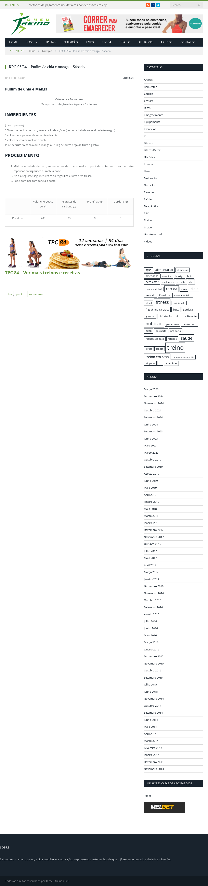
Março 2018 (151, 516)
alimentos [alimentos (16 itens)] (182, 269)
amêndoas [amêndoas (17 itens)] (152, 276)
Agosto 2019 (151, 473)
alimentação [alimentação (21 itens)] (164, 270)
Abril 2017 (150, 565)
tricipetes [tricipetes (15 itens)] (150, 363)
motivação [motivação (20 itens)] (190, 316)
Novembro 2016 (154, 593)
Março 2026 (151, 389)
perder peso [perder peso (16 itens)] (189, 324)
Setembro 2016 (153, 607)
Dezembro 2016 (154, 586)
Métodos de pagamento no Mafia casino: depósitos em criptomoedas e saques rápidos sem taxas (70, 5)
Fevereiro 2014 (153, 747)
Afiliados (146, 42)
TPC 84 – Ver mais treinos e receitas (42, 272)
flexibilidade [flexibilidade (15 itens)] (179, 303)
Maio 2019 (150, 487)
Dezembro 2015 (154, 656)
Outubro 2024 (152, 410)
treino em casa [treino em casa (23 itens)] (157, 356)
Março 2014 (151, 741)
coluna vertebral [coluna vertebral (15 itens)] (154, 289)
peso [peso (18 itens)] (149, 331)
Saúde (148, 199)
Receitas (149, 192)
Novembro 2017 (154, 537)
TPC (146, 213)
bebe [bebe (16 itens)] (190, 276)
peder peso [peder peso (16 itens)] (172, 324)
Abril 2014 (150, 733)
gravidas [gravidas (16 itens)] (150, 316)
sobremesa (35, 294)
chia (9, 294)
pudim (20, 294)
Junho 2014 (151, 719)
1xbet (147, 795)
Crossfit (148, 101)
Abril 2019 (150, 494)
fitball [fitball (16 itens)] (149, 302)
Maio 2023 (150, 445)
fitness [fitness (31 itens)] (162, 302)
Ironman (149, 164)
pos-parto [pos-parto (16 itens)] (161, 330)
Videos (148, 241)
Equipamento (152, 122)
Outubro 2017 (152, 544)
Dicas (147, 108)
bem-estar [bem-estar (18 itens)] (152, 282)
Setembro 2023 (153, 431)
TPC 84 (106, 42)
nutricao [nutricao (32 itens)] (154, 323)
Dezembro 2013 (154, 762)
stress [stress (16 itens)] (149, 348)
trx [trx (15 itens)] (160, 363)
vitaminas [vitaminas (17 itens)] (171, 363)
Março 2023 (151, 452)
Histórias (149, 157)
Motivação (150, 178)
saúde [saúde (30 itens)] (186, 338)
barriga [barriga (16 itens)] (179, 276)
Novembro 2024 (154, 403)
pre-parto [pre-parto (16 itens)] (175, 330)
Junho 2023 (151, 438)
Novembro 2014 (154, 698)
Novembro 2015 (154, 663)
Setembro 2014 (153, 712)
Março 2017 (151, 572)
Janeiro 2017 (151, 579)
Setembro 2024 (153, 417)
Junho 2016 (151, 628)
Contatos (187, 42)
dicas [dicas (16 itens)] (184, 289)
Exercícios (150, 129)
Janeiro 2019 (151, 502)
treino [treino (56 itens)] (175, 347)
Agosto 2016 (151, 614)
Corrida (148, 94)
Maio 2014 (150, 726)
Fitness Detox (152, 150)
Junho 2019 (151, 480)
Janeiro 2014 (151, 755)
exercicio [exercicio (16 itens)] (150, 295)
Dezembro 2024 (154, 396)
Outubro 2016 (152, 600)
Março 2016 (151, 642)
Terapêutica (151, 206)
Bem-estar (150, 87)
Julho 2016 (150, 621)
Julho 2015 (150, 684)
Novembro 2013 (154, 769)
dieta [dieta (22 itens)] (194, 289)
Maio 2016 (150, 635)
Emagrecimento (153, 115)
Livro (90, 42)
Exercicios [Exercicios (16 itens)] (164, 295)
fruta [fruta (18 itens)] (176, 309)
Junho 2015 (151, 691)
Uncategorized (153, 234)
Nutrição (71, 42)
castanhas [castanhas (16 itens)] (168, 281)
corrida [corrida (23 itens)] (171, 288)
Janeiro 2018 (151, 523)
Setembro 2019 (153, 466)
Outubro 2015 (152, 670)
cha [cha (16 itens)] (191, 281)
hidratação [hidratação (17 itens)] (165, 316)
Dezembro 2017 (154, 530)
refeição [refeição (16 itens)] (172, 338)
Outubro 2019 (152, 459)
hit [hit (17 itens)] (177, 316)
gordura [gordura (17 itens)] (188, 309)
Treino (50, 42)
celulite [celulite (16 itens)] (181, 281)
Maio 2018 (150, 508)
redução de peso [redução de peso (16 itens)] (155, 338)
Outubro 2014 (152, 705)
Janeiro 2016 (151, 649)
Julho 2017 (150, 551)
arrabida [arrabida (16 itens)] (166, 276)
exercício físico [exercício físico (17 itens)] (183, 295)
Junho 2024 (151, 424)
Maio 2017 (150, 558)
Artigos (166, 42)
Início (22, 51)
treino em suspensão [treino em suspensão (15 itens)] (183, 357)
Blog (29, 42)
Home (13, 42)
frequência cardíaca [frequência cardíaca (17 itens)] (157, 309)
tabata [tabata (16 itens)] (159, 348)
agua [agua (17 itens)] (149, 270)
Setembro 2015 (153, 677)
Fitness (148, 143)
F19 (146, 136)
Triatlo (124, 42)
